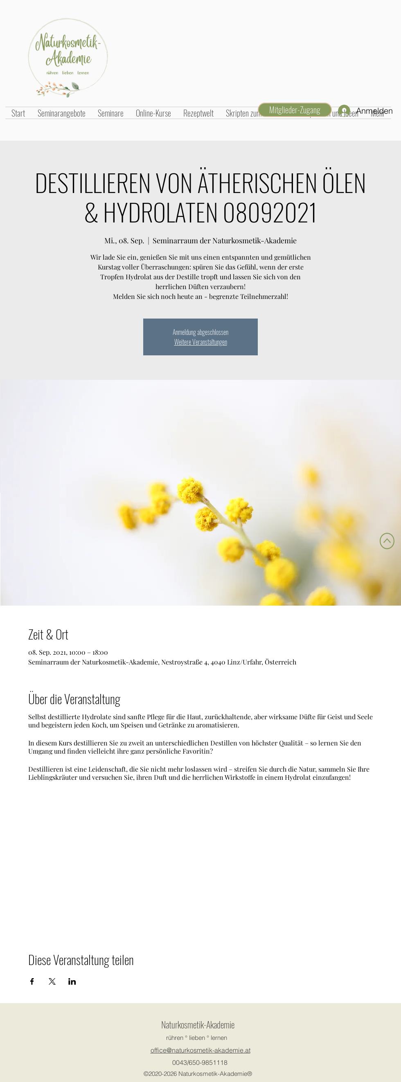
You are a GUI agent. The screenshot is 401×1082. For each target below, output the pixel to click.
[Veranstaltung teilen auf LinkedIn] (72, 981)
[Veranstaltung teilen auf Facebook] (32, 981)
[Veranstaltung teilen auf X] (52, 981)
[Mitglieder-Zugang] (295, 110)
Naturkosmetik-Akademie (197, 1024)
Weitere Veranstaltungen (200, 342)
